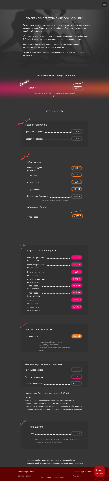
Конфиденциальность (26, 472)
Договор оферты (24, 476)
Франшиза (76, 476)
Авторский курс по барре (82, 472)
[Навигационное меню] (104, 4)
